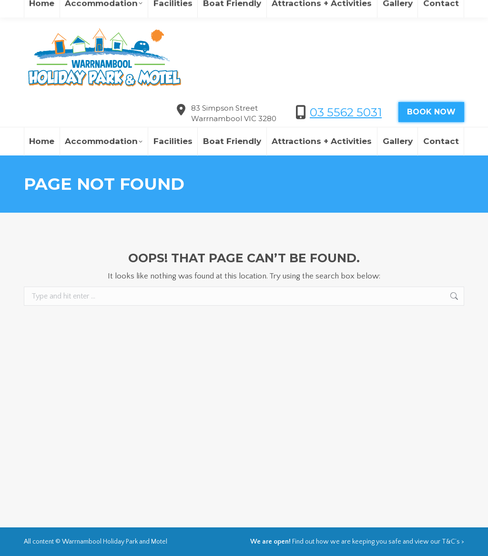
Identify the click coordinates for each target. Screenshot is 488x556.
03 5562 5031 (346, 112)
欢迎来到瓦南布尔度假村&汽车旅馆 (350, 9)
